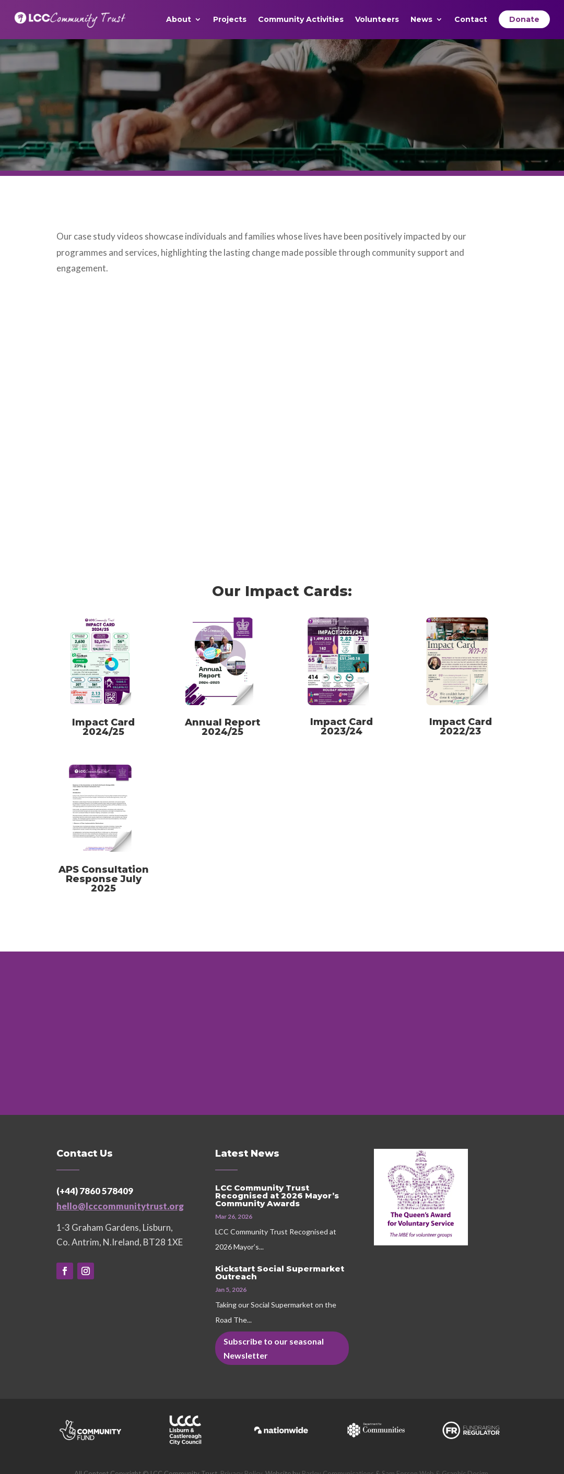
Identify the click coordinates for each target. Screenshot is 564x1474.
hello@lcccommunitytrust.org (120, 1205)
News (421, 20)
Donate (524, 19)
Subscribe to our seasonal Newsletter (274, 1348)
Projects (229, 20)
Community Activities (301, 20)
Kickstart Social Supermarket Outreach (279, 1272)
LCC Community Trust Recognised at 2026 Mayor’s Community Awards (277, 1195)
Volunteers (377, 20)
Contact (470, 20)
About (178, 20)
